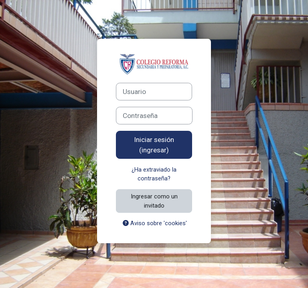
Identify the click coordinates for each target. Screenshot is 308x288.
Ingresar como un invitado (154, 201)
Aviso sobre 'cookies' (155, 223)
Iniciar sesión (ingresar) (154, 145)
